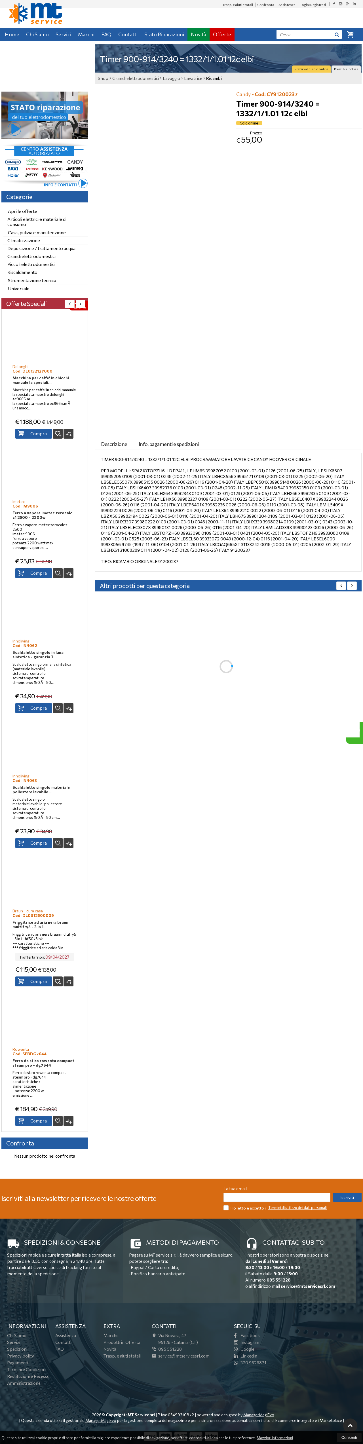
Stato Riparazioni (164, 34)
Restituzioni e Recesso (28, 1376)
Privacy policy (20, 1355)
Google (244, 1349)
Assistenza (287, 5)
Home (12, 34)
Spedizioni (17, 1349)
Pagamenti (17, 1362)
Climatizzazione (23, 240)
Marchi (86, 34)
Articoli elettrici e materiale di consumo (36, 221)
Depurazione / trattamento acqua (41, 248)
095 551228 (279, 1279)
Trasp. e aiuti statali (238, 5)
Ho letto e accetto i (245, 1207)
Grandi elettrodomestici (31, 256)
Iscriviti (347, 1197)
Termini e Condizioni (26, 1369)
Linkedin (245, 1355)
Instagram (247, 1342)
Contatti (128, 34)
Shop (103, 78)
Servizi (63, 34)
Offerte (222, 34)
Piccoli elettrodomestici (31, 264)
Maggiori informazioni (275, 1437)
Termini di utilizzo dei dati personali (297, 1207)
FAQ (106, 34)
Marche (111, 1335)
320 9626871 (250, 1362)
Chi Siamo (37, 34)
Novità (198, 34)
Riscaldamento (22, 272)
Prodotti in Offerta (122, 1342)
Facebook (247, 1335)
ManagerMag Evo (258, 1414)
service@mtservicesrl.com (308, 1286)
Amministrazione (24, 1383)
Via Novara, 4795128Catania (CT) (175, 1339)
